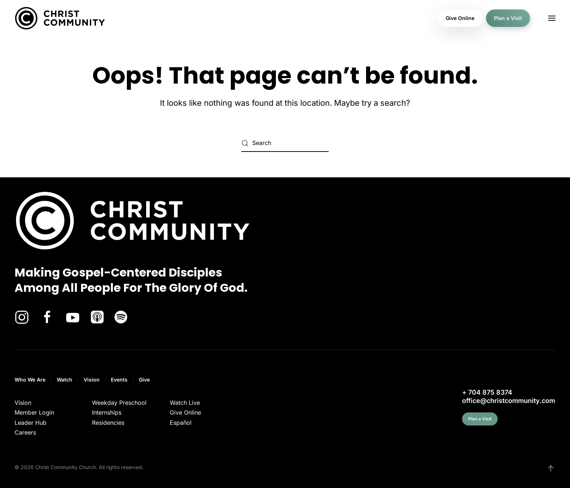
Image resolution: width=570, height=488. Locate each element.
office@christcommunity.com (508, 400)
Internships (106, 412)
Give (144, 379)
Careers (25, 432)
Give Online (460, 18)
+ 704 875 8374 (487, 392)
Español (181, 422)
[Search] (285, 143)
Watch (64, 379)
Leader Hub (31, 422)
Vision (92, 379)
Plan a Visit (508, 18)
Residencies (108, 422)
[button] (551, 18)
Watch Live (185, 402)
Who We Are (30, 379)
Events (119, 379)
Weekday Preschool (119, 402)
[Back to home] (60, 18)
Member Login (34, 412)
